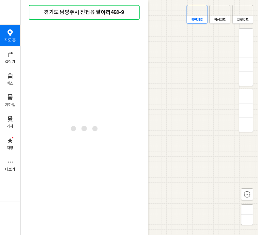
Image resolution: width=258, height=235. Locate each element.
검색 (38, 12)
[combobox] (84, 12)
